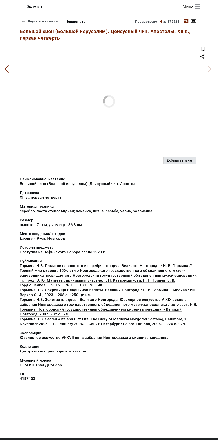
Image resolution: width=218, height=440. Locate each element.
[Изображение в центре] (193, 21)
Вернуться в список (40, 21)
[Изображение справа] (186, 21)
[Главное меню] (198, 6)
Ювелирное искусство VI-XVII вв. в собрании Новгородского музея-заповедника (94, 337)
